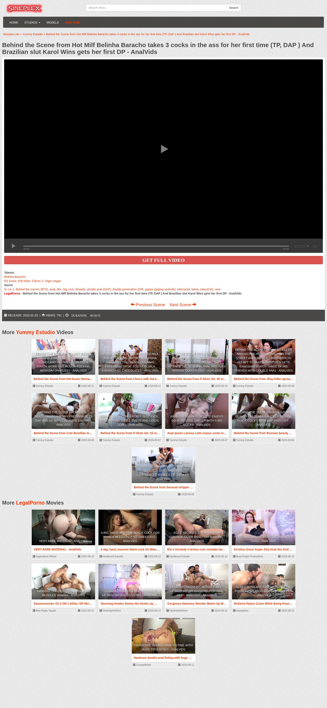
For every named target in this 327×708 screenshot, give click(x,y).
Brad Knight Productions (248, 556)
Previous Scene (148, 304)
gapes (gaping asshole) (160, 289)
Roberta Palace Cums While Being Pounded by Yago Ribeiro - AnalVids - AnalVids (264, 591)
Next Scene (183, 304)
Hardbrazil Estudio (111, 556)
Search (233, 7)
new (217, 289)
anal (52, 289)
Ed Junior (10, 281)
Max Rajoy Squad (44, 610)
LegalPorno (30, 503)
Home (13, 22)
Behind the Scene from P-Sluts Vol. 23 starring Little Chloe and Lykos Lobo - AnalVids (130, 420)
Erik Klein (24, 281)
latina (194, 289)
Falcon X (37, 281)
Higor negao (53, 281)
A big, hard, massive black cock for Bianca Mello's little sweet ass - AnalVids (130, 537)
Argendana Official (44, 556)
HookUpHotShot (110, 610)
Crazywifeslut (142, 664)
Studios (32, 22)
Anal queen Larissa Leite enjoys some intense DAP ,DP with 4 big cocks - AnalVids (197, 420)
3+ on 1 (9, 289)
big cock (68, 289)
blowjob (80, 289)
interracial (183, 289)
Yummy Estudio (35, 332)
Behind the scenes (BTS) (32, 289)
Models (53, 22)
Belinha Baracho (15, 276)
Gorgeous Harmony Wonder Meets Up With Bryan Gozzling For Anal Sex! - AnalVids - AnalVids (197, 591)
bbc (59, 289)
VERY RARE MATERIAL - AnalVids (63, 541)
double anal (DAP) (99, 289)
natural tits (207, 289)
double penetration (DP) (128, 289)
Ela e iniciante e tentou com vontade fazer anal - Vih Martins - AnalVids (197, 537)
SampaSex (240, 610)
